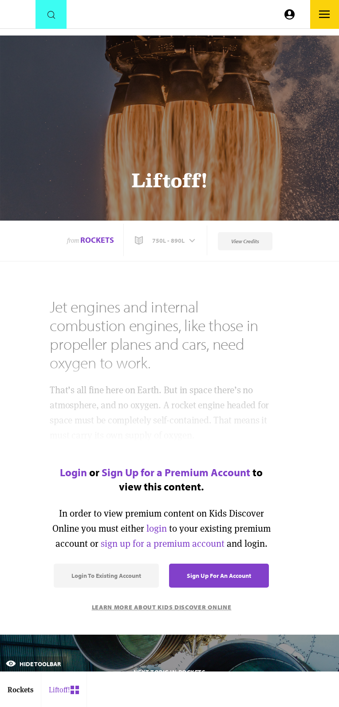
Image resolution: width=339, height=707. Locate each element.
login (156, 528)
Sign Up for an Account (219, 576)
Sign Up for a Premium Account (176, 472)
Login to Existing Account (106, 576)
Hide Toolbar (33, 664)
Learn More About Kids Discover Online (162, 607)
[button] (165, 241)
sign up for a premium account (163, 543)
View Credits (245, 241)
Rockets (97, 240)
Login (73, 472)
